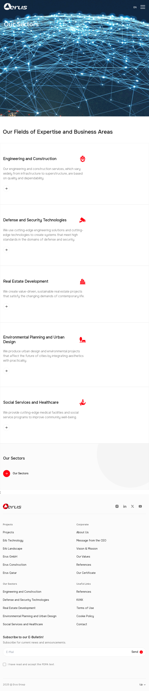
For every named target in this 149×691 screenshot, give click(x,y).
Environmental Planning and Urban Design (29, 616)
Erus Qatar (10, 573)
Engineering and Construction (22, 591)
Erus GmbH (10, 556)
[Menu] (142, 7)
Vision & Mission (87, 548)
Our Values (83, 556)
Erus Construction (14, 564)
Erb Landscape (12, 548)
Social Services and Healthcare (23, 624)
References (83, 564)
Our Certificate (86, 573)
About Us (82, 532)
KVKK (79, 600)
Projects (8, 532)
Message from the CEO (91, 540)
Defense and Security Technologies (26, 600)
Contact (81, 624)
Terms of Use (85, 608)
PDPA (45, 664)
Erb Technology (13, 540)
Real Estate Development (19, 608)
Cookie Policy (85, 616)
